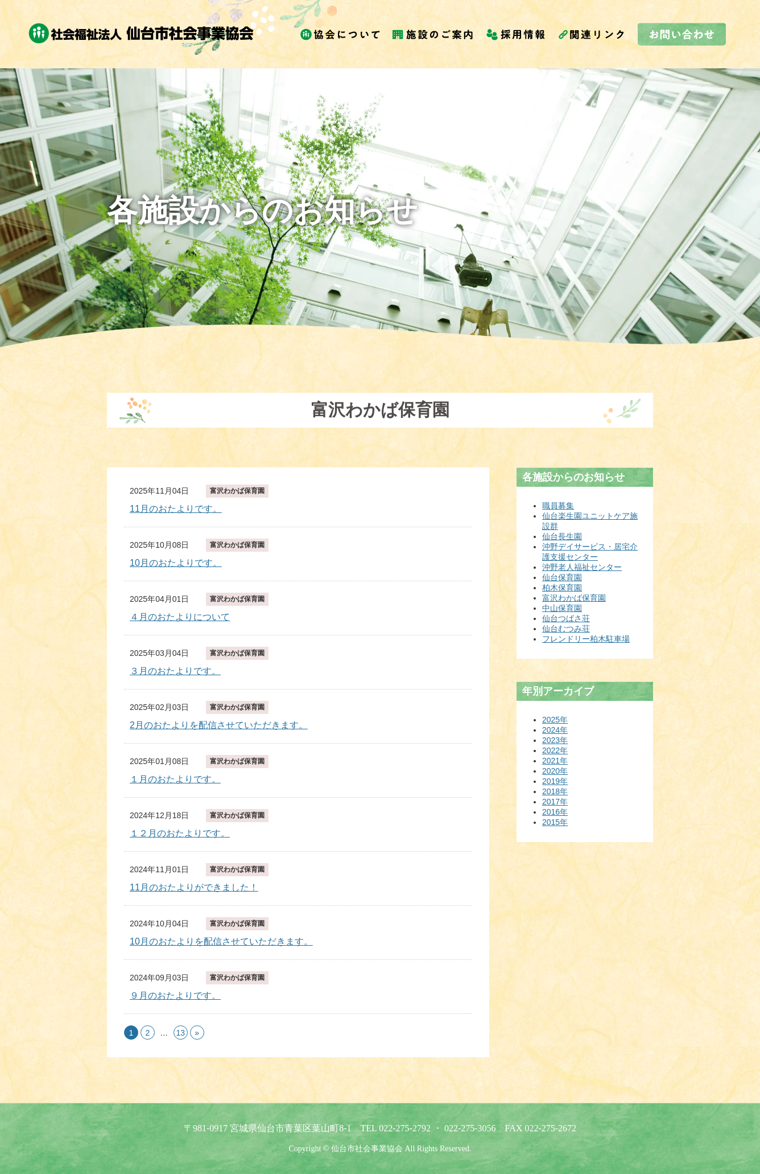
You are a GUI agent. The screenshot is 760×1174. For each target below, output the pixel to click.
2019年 (555, 781)
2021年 (555, 760)
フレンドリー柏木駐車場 (586, 638)
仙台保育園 (562, 577)
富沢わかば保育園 (237, 491)
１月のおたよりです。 (175, 779)
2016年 (555, 811)
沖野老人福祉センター (582, 567)
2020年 (555, 770)
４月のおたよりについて (180, 617)
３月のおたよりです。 (175, 671)
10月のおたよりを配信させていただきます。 (221, 941)
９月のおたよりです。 (175, 995)
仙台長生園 (562, 536)
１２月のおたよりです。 (180, 833)
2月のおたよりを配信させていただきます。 (219, 725)
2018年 (555, 791)
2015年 (555, 822)
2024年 (555, 729)
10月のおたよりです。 (176, 563)
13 (180, 1032)
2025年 (555, 719)
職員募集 (558, 505)
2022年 (555, 750)
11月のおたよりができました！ (194, 887)
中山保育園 (562, 608)
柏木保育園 (562, 587)
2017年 (555, 801)
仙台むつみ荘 (566, 628)
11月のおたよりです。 (176, 509)
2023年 (555, 740)
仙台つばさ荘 (566, 618)
